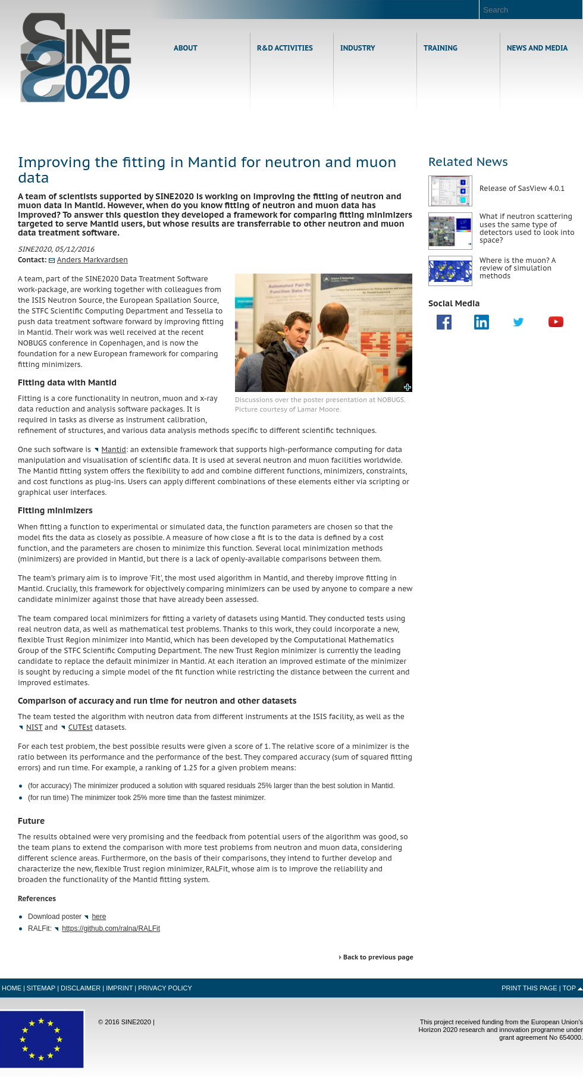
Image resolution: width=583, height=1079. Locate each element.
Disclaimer (81, 988)
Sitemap (41, 988)
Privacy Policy (165, 988)
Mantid (114, 449)
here (99, 916)
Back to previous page (378, 957)
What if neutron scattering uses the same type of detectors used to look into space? (527, 228)
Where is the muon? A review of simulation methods (517, 268)
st (80, 727)
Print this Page (529, 988)
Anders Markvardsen (92, 259)
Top (569, 988)
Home (76, 57)
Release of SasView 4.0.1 (522, 188)
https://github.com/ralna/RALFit (111, 928)
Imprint (119, 988)
